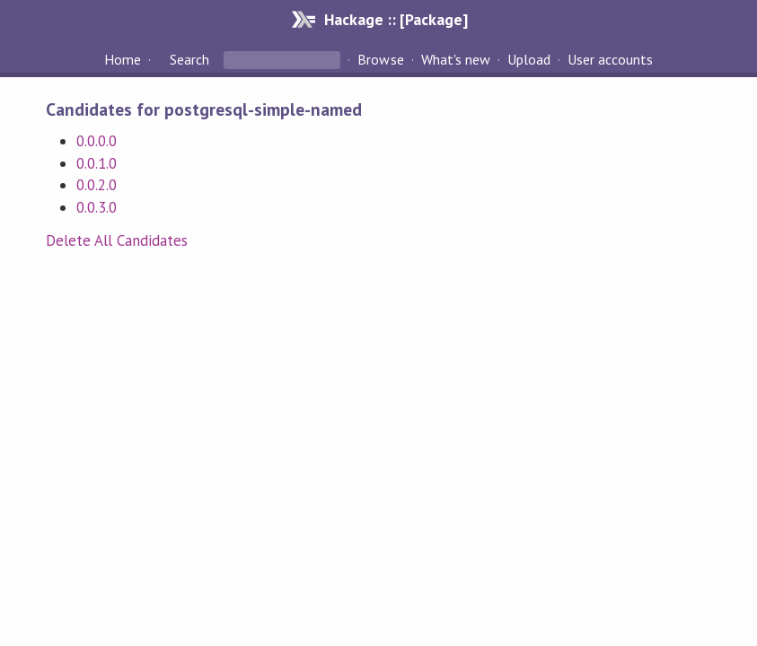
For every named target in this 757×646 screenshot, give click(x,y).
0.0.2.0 (96, 185)
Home (122, 59)
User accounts (610, 59)
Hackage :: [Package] (396, 19)
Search (189, 59)
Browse (380, 59)
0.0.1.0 (96, 163)
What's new (455, 59)
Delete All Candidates (117, 240)
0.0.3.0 (96, 207)
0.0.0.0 (96, 141)
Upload (528, 59)
